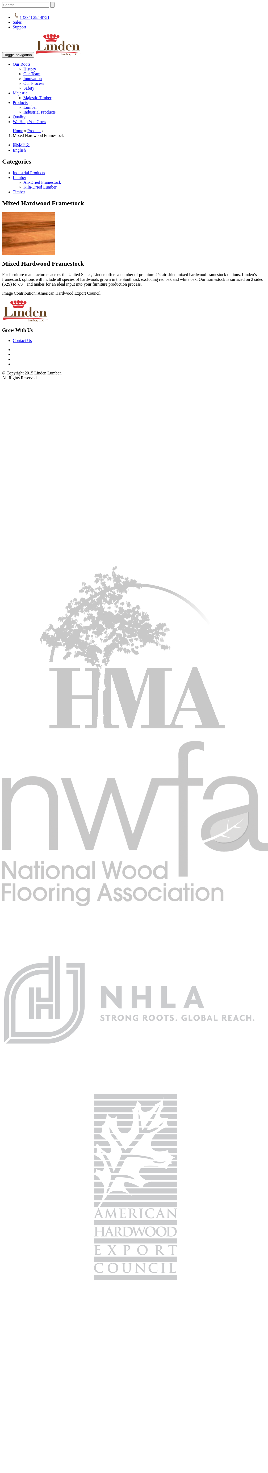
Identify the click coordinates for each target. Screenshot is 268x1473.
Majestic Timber (37, 97)
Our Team (31, 74)
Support (19, 27)
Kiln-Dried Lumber (40, 187)
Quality (19, 117)
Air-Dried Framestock (42, 182)
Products (20, 102)
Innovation (32, 78)
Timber (19, 192)
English (19, 150)
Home (18, 130)
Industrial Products (39, 112)
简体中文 (21, 145)
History (29, 69)
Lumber (30, 107)
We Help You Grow (29, 121)
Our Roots (21, 64)
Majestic (20, 93)
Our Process (33, 83)
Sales (17, 22)
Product (34, 130)
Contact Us (22, 340)
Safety (28, 88)
